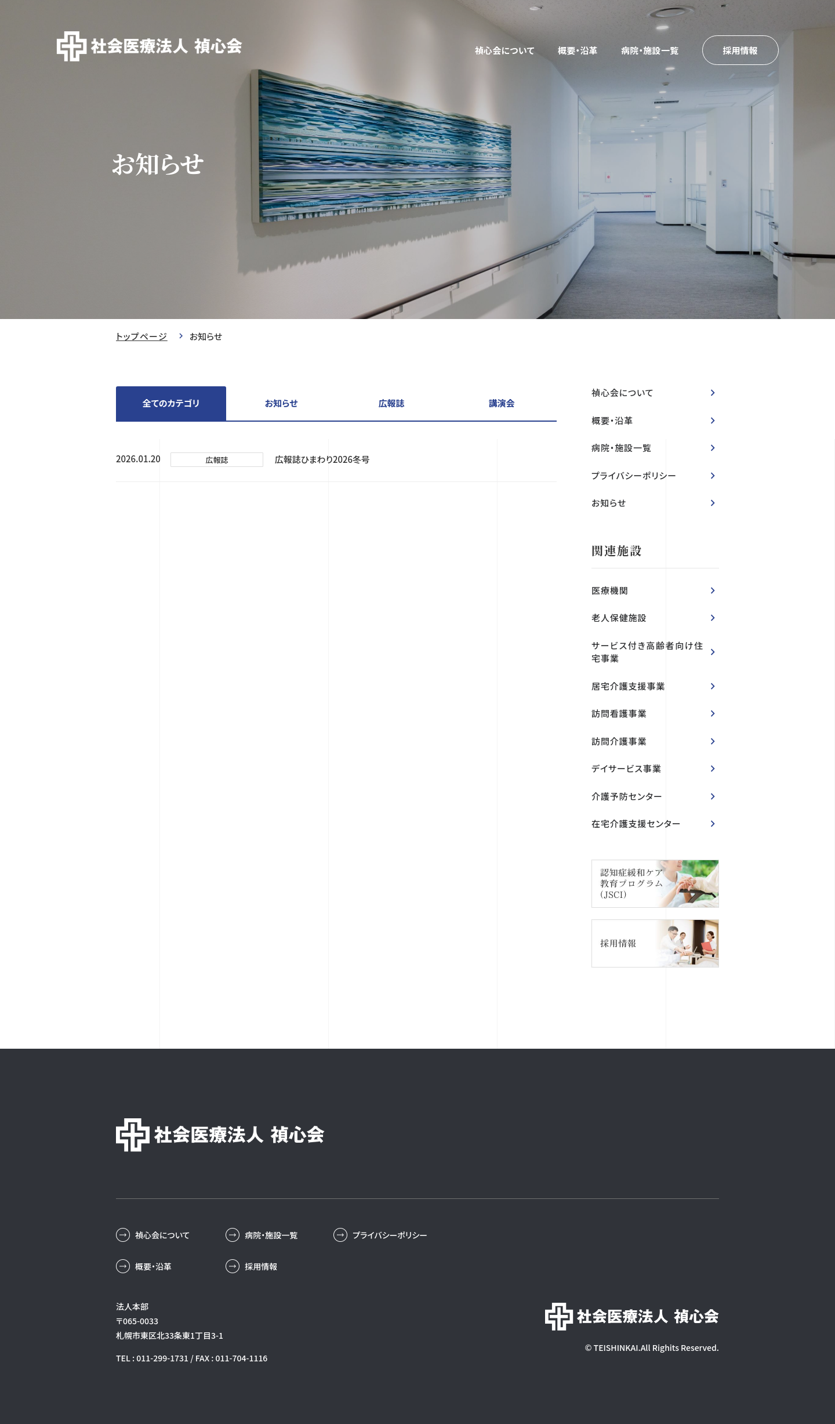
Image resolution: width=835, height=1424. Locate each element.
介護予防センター (627, 796)
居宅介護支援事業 (628, 686)
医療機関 (610, 590)
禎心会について (505, 50)
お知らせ (281, 403)
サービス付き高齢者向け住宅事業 (647, 652)
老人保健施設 (619, 617)
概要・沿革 (578, 50)
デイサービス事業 (626, 768)
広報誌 (391, 403)
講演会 (501, 403)
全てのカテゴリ (171, 403)
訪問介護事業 (619, 741)
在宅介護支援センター (636, 823)
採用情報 (740, 50)
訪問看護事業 (619, 713)
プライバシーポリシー (634, 475)
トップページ (142, 336)
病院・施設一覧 (650, 50)
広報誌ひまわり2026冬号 (323, 459)
